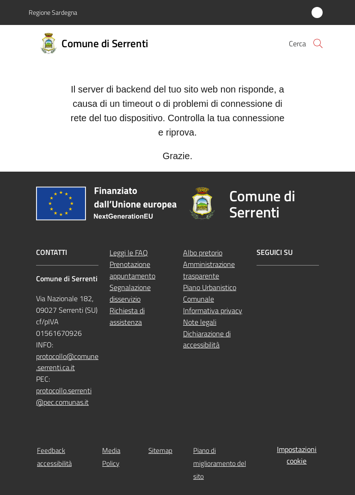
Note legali (199, 322)
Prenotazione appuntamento (132, 270)
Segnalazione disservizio (130, 293)
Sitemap (160, 450)
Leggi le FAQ (129, 252)
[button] (318, 43)
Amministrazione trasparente (209, 270)
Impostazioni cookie (297, 455)
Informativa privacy (212, 310)
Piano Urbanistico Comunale (209, 293)
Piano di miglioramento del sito (219, 463)
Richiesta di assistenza (127, 316)
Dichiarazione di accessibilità (207, 339)
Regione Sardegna (53, 12)
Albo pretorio (202, 252)
